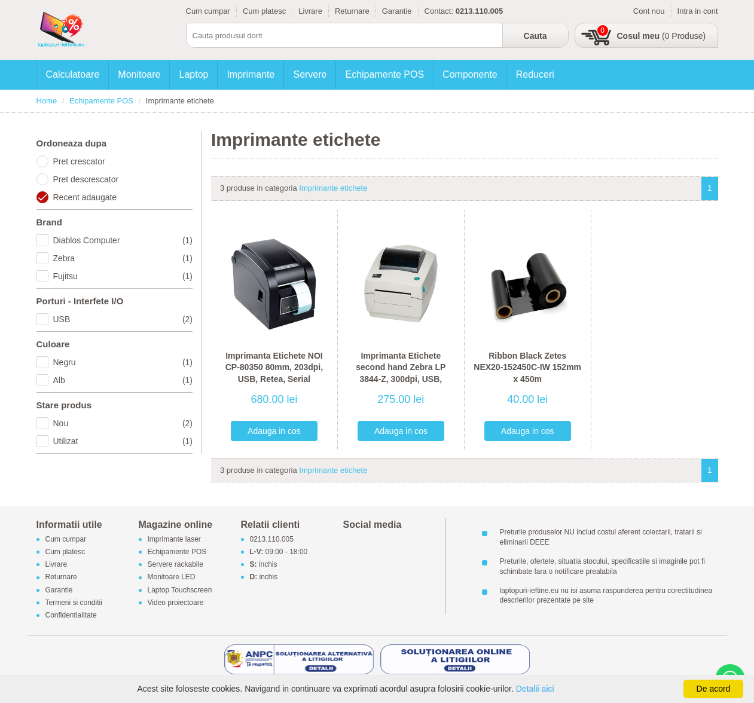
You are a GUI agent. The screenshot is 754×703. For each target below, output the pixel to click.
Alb (123, 380)
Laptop (193, 74)
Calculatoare (73, 74)
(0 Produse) (661, 36)
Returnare (352, 11)
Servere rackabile (175, 565)
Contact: (439, 11)
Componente (469, 74)
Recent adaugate (85, 197)
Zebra (123, 258)
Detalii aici (535, 688)
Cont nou (649, 11)
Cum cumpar (208, 11)
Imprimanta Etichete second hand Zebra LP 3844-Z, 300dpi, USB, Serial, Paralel (400, 373)
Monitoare (139, 74)
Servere (309, 74)
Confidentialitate (71, 615)
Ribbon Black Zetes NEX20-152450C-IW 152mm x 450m (527, 367)
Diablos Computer (123, 240)
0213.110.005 (272, 539)
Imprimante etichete (333, 188)
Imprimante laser (174, 539)
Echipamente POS (384, 74)
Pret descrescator (86, 179)
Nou (123, 423)
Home (46, 100)
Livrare (310, 11)
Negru (123, 362)
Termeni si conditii (73, 602)
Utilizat (123, 441)
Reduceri (535, 74)
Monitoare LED (172, 577)
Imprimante (250, 74)
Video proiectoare (176, 602)
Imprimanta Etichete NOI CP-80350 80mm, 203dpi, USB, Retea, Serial (274, 367)
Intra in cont (697, 11)
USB (123, 319)
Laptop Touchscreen (180, 590)
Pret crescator (79, 161)
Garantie (397, 11)
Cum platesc (264, 11)
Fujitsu (123, 276)
